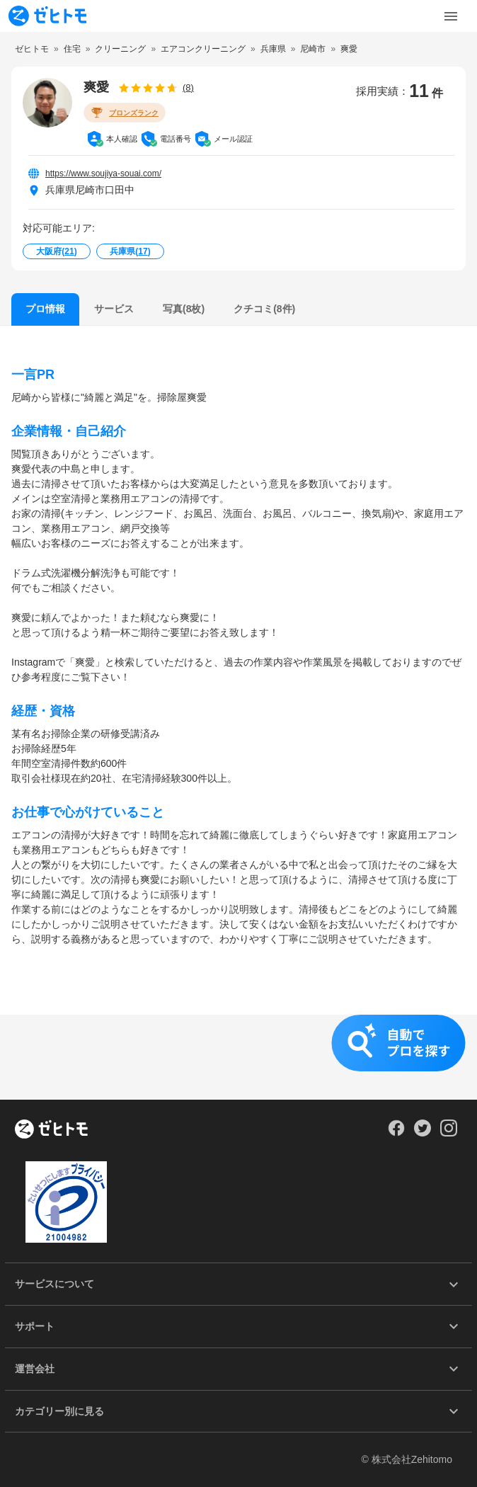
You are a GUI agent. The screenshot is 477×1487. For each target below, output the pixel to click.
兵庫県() (130, 251)
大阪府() (56, 251)
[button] (238, 1057)
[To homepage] (47, 16)
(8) (188, 87)
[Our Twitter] (422, 1133)
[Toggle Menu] (451, 16)
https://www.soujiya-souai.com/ (103, 173)
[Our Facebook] (396, 1133)
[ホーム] (51, 1130)
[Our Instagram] (449, 1133)
